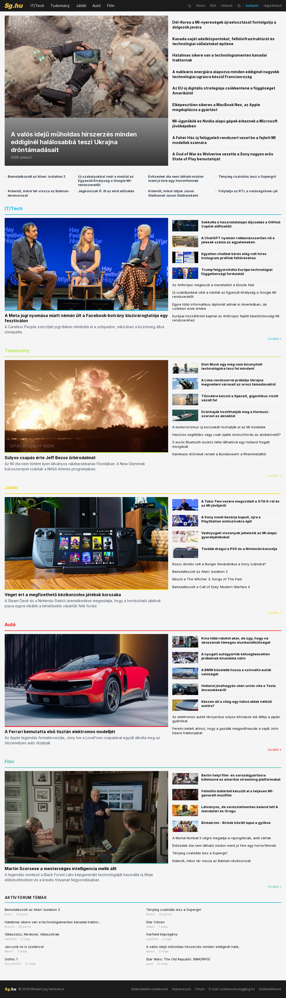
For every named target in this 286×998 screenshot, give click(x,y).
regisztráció (273, 6)
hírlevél (226, 6)
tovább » (274, 339)
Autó (96, 5)
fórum (200, 6)
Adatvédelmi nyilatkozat (149, 989)
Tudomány (60, 5)
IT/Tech (37, 5)
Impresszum (181, 989)
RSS (213, 6)
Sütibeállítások (270, 989)
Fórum (200, 989)
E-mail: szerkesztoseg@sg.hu (232, 989)
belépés (252, 6)
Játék (81, 5)
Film (110, 5)
